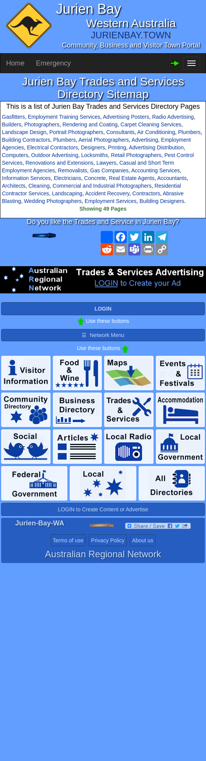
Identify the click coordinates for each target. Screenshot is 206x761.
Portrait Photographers (76, 132)
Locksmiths (94, 155)
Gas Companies (109, 170)
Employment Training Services (64, 117)
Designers (93, 147)
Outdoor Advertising (54, 155)
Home (15, 63)
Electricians (67, 178)
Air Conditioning (156, 132)
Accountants (171, 178)
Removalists (72, 170)
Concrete (95, 178)
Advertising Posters (126, 117)
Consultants (120, 132)
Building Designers (161, 201)
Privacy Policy (107, 540)
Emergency (53, 63)
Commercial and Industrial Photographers (101, 186)
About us (142, 540)
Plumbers (189, 132)
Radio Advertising (173, 117)
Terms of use (68, 540)
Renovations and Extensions (59, 163)
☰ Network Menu (103, 335)
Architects (13, 186)
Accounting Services (155, 170)
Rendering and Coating (90, 124)
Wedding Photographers (53, 201)
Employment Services (110, 201)
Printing (117, 147)
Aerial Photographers (103, 140)
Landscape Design (24, 132)
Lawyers (106, 163)
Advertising (145, 140)
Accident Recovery (107, 193)
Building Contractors (26, 140)
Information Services (26, 178)
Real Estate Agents (131, 178)
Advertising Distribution (156, 147)
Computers (15, 155)
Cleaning (38, 186)
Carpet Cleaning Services (151, 124)
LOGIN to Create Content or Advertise (103, 509)
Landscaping (67, 193)
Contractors (146, 193)
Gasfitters (13, 117)
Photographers (41, 124)
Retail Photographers (136, 155)
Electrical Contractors (52, 147)
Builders (11, 124)
